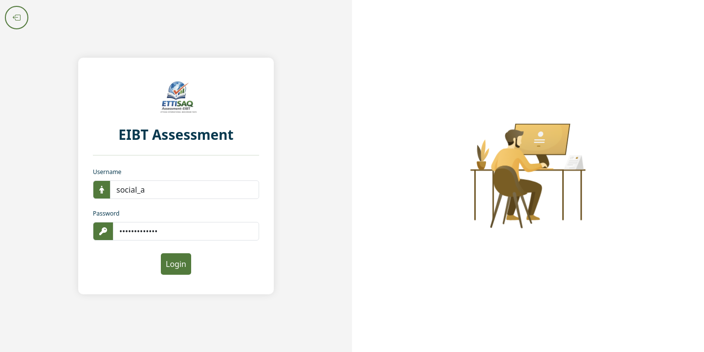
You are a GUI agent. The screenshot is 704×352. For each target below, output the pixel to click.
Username (107, 172)
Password (106, 213)
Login (176, 264)
